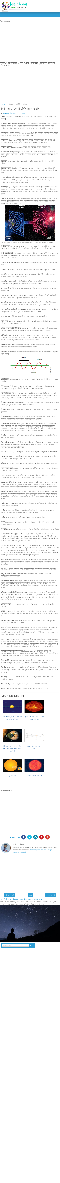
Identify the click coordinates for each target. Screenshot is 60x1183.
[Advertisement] (20, 42)
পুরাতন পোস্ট (50, 895)
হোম (30, 895)
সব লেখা (43, 850)
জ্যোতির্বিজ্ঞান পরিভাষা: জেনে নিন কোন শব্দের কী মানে (21, 899)
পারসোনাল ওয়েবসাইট (19, 852)
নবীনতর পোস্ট (9, 895)
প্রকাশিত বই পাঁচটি (35, 850)
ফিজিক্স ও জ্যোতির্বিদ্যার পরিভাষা (17, 104)
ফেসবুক (49, 850)
